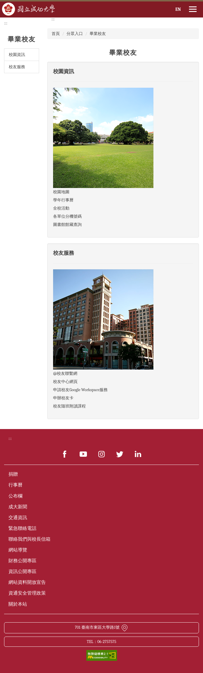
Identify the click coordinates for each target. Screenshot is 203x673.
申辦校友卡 (63, 398)
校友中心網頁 (65, 381)
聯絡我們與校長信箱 (29, 539)
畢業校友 (98, 33)
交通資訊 (17, 517)
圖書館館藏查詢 (67, 224)
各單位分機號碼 (67, 216)
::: (5, 23)
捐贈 (13, 474)
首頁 (56, 33)
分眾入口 (74, 33)
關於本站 (17, 604)
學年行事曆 (63, 200)
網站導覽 (17, 550)
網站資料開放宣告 (27, 582)
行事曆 (15, 485)
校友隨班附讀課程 (69, 406)
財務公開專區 (22, 560)
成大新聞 (17, 506)
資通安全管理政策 (27, 593)
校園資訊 (17, 54)
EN (178, 9)
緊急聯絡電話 (22, 528)
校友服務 (17, 66)
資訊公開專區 (22, 571)
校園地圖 (61, 191)
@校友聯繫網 (65, 373)
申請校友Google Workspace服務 (80, 389)
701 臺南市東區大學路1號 (101, 627)
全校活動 (61, 208)
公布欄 (15, 496)
